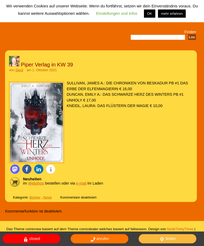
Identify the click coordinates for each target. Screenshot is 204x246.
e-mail (81, 183)
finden (167, 239)
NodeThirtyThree (180, 229)
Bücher (35, 197)
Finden (190, 32)
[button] (15, 169)
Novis (47, 197)
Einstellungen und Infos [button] (116, 13)
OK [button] (149, 14)
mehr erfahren (172, 14)
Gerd (19, 70)
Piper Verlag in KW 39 (47, 64)
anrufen (99, 239)
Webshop (36, 183)
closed (31, 239)
